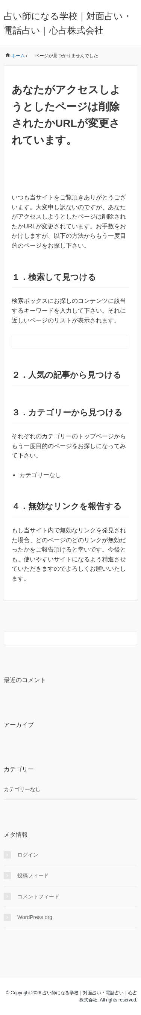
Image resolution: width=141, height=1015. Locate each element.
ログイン (27, 855)
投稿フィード (33, 875)
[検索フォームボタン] (122, 341)
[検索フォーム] (63, 341)
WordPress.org (34, 917)
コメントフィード (38, 896)
